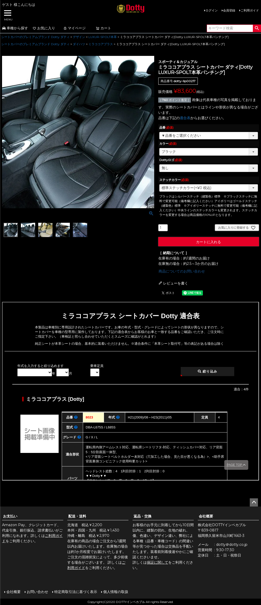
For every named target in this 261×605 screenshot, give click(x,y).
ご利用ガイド (250, 10)
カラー (168, 143)
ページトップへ (254, 502)
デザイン (79, 37)
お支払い (10, 516)
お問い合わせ (37, 591)
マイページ (74, 28)
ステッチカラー (174, 180)
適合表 (185, 118)
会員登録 (229, 10)
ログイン (211, 10)
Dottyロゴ (170, 160)
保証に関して (157, 562)
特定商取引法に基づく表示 (75, 591)
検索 (257, 28)
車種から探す (15, 28)
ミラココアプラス (100, 44)
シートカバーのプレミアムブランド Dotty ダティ (35, 37)
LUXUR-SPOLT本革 (102, 37)
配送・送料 (77, 516)
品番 (166, 127)
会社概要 (206, 516)
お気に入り (44, 28)
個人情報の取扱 (115, 591)
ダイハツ (79, 44)
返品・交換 (142, 516)
